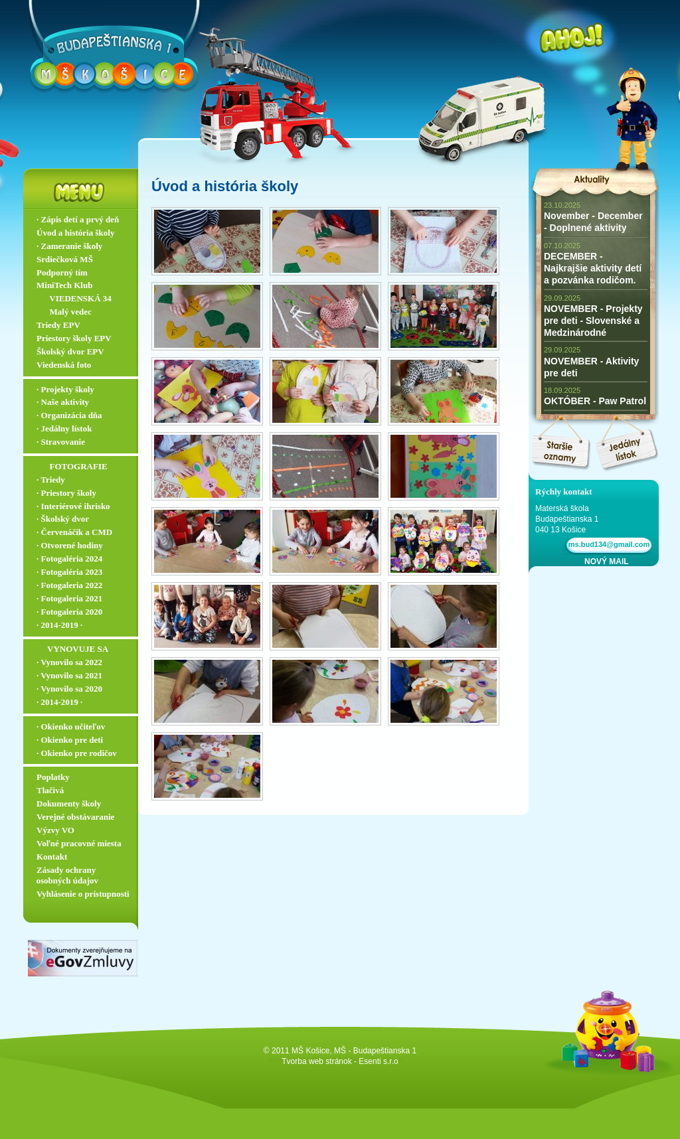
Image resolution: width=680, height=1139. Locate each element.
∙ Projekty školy (65, 389)
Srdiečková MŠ (65, 259)
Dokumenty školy (69, 803)
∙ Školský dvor (63, 519)
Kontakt (52, 857)
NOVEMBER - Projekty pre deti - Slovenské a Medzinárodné (593, 320)
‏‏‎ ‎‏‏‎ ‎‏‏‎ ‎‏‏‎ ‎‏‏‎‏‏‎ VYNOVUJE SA (72, 649)
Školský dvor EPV (70, 351)
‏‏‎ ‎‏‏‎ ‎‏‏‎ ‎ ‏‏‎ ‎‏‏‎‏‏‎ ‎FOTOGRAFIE (72, 466)
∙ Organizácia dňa (69, 415)
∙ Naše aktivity (63, 402)
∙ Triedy (51, 480)
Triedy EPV (58, 325)
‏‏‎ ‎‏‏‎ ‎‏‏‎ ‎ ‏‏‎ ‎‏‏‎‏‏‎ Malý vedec (64, 312)
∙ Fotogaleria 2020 (69, 612)
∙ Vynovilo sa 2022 (69, 662)
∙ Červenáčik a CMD (74, 532)
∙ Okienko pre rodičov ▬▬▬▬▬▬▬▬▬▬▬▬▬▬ (83, 758)
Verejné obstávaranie (75, 817)
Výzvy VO (55, 830)
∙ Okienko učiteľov (71, 726)
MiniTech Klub (64, 285)
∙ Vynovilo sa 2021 (69, 675)
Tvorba (294, 1061)
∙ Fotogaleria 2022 (69, 585)
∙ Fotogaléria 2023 (69, 572)
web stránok (330, 1061)
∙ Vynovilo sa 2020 (69, 689)
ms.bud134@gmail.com (607, 544)
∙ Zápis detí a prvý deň (78, 219)
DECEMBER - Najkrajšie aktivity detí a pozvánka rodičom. (592, 268)
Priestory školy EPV (74, 338)
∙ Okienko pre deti (70, 740)
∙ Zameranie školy (69, 246)
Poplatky (53, 777)
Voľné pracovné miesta (79, 843)
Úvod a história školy (75, 233)
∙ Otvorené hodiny (70, 545)
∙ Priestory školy (66, 493)
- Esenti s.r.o (376, 1061)
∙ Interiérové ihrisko (73, 506)
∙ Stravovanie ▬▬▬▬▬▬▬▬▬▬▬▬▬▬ (83, 447)
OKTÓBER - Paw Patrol (595, 401)
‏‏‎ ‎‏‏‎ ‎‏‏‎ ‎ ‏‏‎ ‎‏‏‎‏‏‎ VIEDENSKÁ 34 (74, 298)
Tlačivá (50, 790)
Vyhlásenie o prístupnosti (83, 894)
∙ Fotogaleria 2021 (69, 598)
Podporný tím (62, 272)
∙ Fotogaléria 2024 (69, 559)
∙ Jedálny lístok (64, 428)
